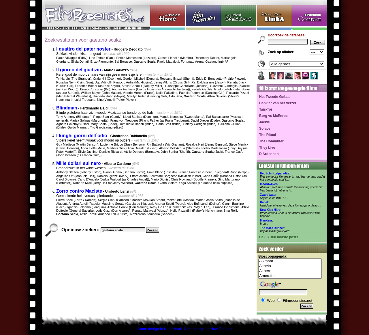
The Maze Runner (272, 228)
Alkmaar (290, 261)
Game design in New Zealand (208, 329)
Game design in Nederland (159, 329)
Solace (264, 128)
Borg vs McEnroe (273, 116)
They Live (267, 148)
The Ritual (267, 135)
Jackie (264, 122)
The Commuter (271, 141)
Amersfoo (290, 275)
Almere (290, 271)
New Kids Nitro (270, 209)
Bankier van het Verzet (277, 103)
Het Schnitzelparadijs (274, 173)
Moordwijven (269, 184)
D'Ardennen (269, 154)
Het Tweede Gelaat (274, 97)
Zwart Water (268, 194)
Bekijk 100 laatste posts (278, 237)
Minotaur (266, 220)
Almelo (290, 266)
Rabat (264, 202)
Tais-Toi (265, 109)
